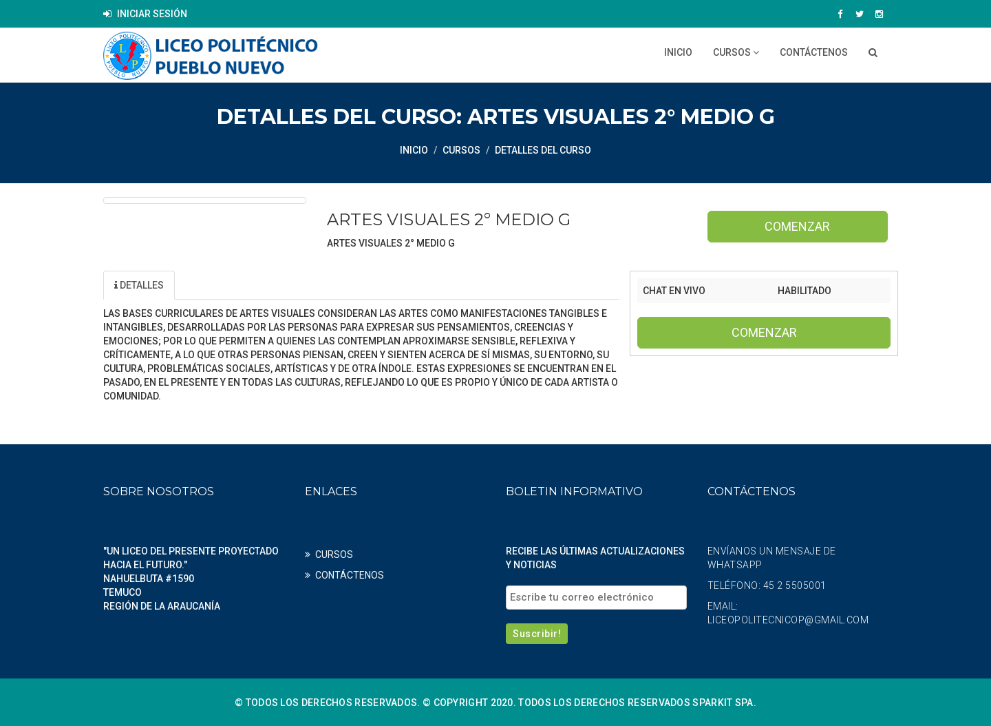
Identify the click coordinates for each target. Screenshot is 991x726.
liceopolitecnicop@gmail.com (788, 619)
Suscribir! (537, 633)
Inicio (678, 52)
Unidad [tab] (210, 284)
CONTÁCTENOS (814, 52)
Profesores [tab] (293, 284)
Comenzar (797, 226)
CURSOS (736, 52)
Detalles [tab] (139, 284)
